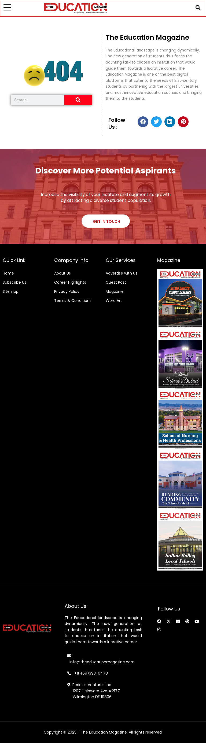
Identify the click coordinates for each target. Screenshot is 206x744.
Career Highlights (70, 283)
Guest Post (116, 283)
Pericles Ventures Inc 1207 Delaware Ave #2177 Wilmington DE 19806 (93, 692)
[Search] (78, 100)
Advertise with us (121, 274)
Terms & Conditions (72, 302)
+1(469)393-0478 (90, 674)
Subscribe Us (14, 283)
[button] (197, 7)
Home (8, 274)
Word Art (114, 302)
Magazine (115, 292)
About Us (62, 274)
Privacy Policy (66, 292)
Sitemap (11, 292)
